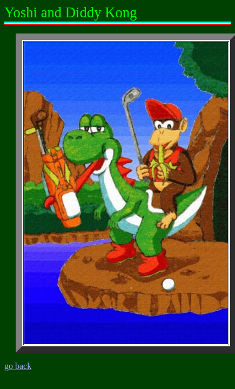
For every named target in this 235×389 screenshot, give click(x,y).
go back (17, 366)
